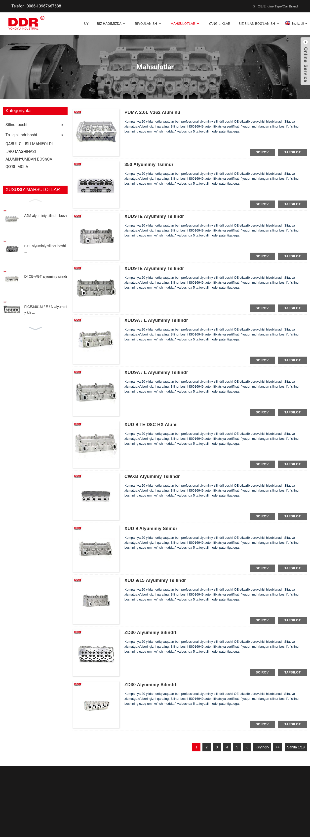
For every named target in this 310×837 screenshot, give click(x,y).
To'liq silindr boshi (21, 135)
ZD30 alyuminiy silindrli (151, 632)
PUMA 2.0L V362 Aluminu (152, 112)
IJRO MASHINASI (20, 151)
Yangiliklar (219, 24)
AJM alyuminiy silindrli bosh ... (45, 218)
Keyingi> (262, 747)
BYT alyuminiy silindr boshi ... (45, 248)
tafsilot (292, 152)
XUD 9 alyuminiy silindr (150, 528)
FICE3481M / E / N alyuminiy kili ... (45, 309)
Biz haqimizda (111, 23)
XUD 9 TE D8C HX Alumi (151, 424)
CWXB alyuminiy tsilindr (152, 476)
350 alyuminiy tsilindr (148, 164)
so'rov (262, 152)
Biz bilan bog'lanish (259, 23)
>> (277, 747)
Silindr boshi (16, 124)
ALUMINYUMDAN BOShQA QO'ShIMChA (28, 163)
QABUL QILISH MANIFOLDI (29, 143)
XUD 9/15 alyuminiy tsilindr (155, 580)
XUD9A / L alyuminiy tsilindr (156, 320)
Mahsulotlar (185, 23)
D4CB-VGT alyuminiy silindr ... (45, 279)
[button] (35, 200)
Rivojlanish (148, 23)
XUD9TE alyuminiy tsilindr (154, 216)
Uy (86, 24)
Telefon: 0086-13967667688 (36, 6)
